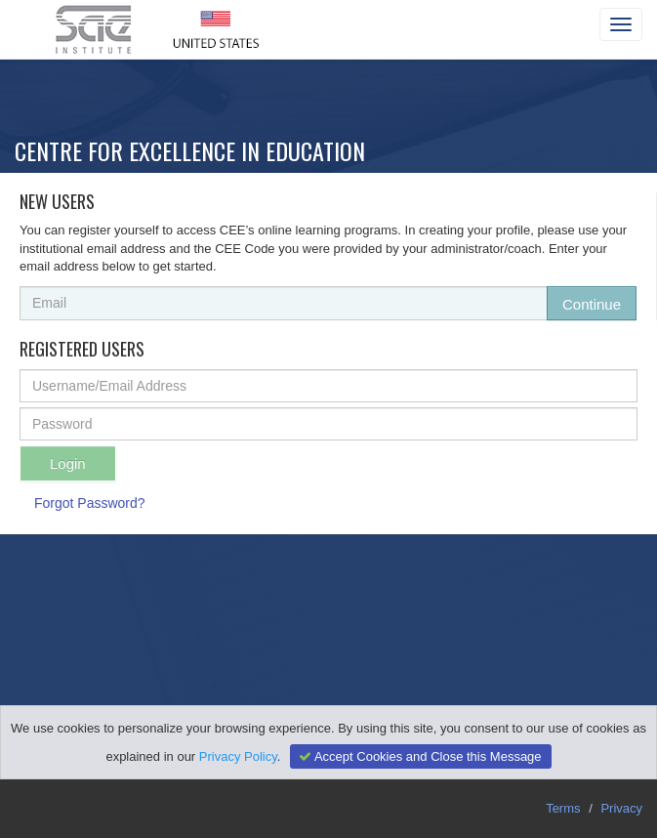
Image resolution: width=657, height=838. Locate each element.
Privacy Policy (238, 756)
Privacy (621, 808)
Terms (563, 808)
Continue (591, 304)
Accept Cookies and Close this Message (418, 756)
